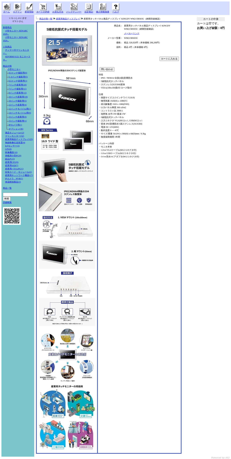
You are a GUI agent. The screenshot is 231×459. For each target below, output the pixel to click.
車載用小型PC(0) (13, 155)
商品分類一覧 (45, 18)
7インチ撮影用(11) (18, 89)
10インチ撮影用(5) (18, 101)
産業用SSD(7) (11, 165)
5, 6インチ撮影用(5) (18, 77)
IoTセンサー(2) (12, 146)
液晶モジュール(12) (14, 132)
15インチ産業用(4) (18, 117)
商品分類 (7, 66)
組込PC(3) (10, 159)
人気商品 (7, 47)
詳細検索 (7, 202)
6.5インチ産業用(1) (18, 81)
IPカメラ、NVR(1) (14, 178)
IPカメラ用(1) (15, 125)
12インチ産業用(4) (18, 105)
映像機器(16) (11, 152)
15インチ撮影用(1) (18, 121)
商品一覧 (7, 188)
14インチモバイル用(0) (20, 113)
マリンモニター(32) (14, 136)
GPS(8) (8, 149)
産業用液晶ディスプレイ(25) (19, 139)
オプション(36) (16, 129)
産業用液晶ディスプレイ (68, 18)
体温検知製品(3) (13, 182)
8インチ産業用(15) (18, 93)
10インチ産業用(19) (18, 97)
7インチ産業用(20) (18, 85)
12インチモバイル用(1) (20, 109)
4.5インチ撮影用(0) (18, 73)
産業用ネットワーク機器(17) (19, 175)
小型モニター (14, 69)
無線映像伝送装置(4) (15, 142)
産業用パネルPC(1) (14, 169)
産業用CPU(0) (11, 162)
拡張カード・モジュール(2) (18, 172)
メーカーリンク (131, 33)
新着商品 (7, 27)
